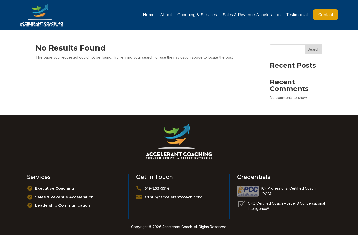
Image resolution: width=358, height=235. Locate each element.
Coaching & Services (197, 14)
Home (148, 14)
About (166, 14)
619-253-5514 (156, 188)
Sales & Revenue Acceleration (252, 14)
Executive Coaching (54, 188)
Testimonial (297, 14)
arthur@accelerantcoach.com (173, 197)
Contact (325, 14)
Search (314, 49)
